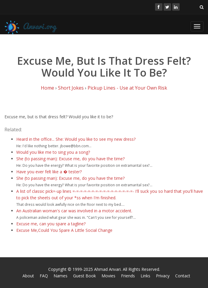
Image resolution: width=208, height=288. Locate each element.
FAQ (44, 276)
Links (145, 276)
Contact (182, 276)
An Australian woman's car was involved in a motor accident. (74, 210)
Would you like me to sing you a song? (53, 152)
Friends (128, 276)
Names (60, 276)
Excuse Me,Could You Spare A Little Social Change (64, 230)
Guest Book (84, 276)
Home (47, 88)
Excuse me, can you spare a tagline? (51, 223)
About (28, 276)
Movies (108, 276)
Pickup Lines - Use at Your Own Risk (127, 88)
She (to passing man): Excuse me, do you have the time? (70, 158)
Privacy (163, 276)
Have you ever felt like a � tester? (49, 171)
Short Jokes (71, 88)
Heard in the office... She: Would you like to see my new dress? (76, 139)
